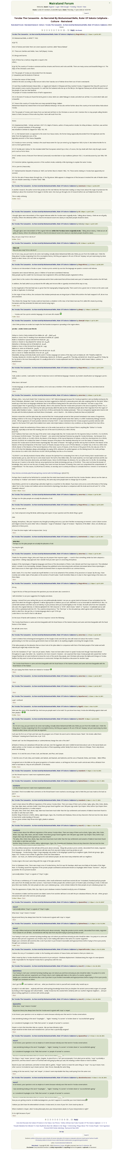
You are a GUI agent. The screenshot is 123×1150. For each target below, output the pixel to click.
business (39, 1138)
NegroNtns (80, 34)
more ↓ (60, 846)
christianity (38, 1140)
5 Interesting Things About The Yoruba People (83, 1126)
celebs (44, 1140)
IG (79, 212)
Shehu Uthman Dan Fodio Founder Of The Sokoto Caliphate (80, 1123)
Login (57, 7)
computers (73, 1138)
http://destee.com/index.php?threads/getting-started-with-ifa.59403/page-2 (37, 473)
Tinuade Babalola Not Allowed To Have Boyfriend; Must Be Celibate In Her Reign (39, 1126)
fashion (91, 1138)
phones (79, 1138)
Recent (79, 7)
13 (68, 30)
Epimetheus (82, 781)
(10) (71, 1143)
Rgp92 (80, 706)
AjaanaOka (82, 902)
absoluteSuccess (84, 1078)
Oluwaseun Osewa (58, 1145)
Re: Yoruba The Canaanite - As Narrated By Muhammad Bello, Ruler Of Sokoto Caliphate (44, 186)
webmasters (68, 1140)
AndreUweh (82, 537)
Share (14, 182)
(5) (62, 1143)
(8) (67, 1143)
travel (83, 1138)
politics (33, 1138)
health (96, 1138)
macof (80, 825)
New (84, 7)
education (60, 1138)
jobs (49, 1138)
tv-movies (49, 1140)
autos (44, 1138)
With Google (65, 7)
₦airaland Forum (61, 3)
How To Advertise (84, 1145)
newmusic (82, 186)
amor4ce (81, 395)
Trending (73, 7)
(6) (64, 1143)
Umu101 (81, 719)
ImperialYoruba (84, 949)
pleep (80, 309)
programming (77, 1140)
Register (51, 7)
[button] (95, 676)
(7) (65, 1143)
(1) (55, 1143)
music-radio (55, 1140)
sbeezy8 (81, 320)
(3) (58, 1143)
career (54, 1138)
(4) (60, 1143)
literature (62, 1140)
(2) (36, 1138)
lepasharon (82, 696)
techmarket (84, 1140)
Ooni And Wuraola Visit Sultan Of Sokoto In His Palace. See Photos (38, 1123)
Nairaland (35, 1145)
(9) (69, 1143)
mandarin (81, 771)
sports (87, 1138)
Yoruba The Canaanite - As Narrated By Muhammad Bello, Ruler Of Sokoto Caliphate (43, 34)
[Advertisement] (61, 205)
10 (64, 30)
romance (67, 1138)
